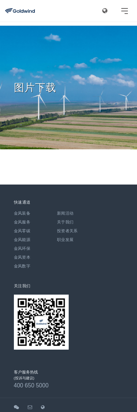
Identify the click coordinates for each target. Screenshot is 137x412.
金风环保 (22, 248)
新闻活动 (65, 213)
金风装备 (22, 213)
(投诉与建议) (24, 378)
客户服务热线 (26, 372)
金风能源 (22, 239)
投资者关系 (67, 231)
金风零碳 (22, 231)
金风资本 (22, 257)
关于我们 (65, 222)
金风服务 (22, 222)
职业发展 (65, 239)
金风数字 (22, 266)
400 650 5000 (31, 385)
